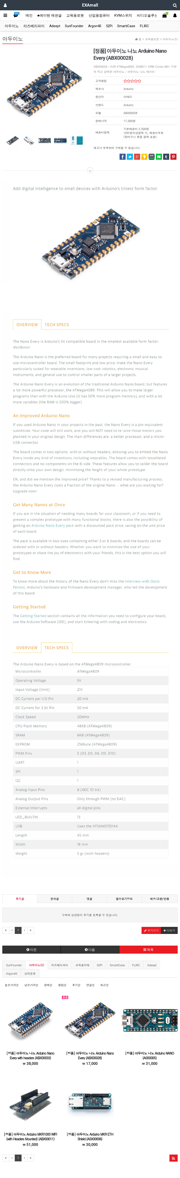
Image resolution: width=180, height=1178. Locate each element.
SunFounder (74, 26)
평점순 (62, 985)
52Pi (109, 26)
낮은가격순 (31, 985)
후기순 (76, 985)
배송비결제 (102, 132)
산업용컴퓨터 (99, 15)
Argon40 (94, 26)
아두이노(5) (36, 965)
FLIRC (144, 26)
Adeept (54, 26)
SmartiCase (126, 26)
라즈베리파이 (34, 26)
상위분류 (30, 973)
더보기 (169, 930)
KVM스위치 (123, 15)
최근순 (104, 985)
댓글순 (90, 985)
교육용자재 (82, 965)
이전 (31, 949)
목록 (148, 949)
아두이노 (12, 26)
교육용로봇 (75, 15)
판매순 (48, 985)
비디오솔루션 (147, 15)
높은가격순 (12, 985)
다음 (90, 949)
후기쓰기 (151, 930)
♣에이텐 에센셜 (49, 15)
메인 (29, 15)
